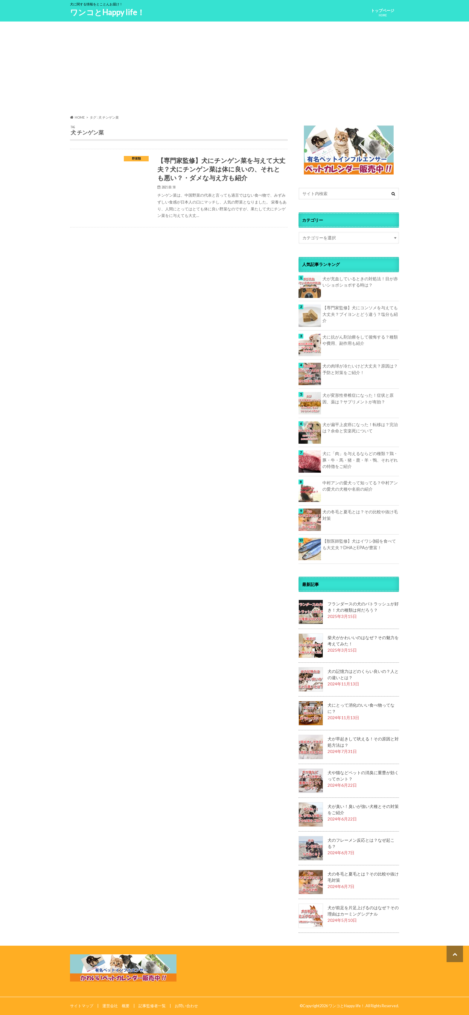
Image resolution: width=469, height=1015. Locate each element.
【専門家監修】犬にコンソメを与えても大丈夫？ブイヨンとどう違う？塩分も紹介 (360, 314)
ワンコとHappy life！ (107, 12)
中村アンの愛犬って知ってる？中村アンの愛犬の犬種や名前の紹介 (360, 486)
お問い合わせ (186, 1005)
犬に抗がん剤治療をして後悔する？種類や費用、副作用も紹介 (360, 340)
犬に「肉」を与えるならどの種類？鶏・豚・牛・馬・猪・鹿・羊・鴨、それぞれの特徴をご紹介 (360, 460)
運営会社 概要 (116, 1005)
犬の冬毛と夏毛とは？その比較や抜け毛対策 (360, 515)
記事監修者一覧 (152, 1005)
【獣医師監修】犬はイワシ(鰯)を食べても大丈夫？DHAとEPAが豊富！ (359, 544)
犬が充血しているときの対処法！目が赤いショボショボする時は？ (360, 282)
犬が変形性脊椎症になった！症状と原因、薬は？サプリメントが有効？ (358, 398)
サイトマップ (81, 1005)
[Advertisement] (234, 68)
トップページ (382, 12)
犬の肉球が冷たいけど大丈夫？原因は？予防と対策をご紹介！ (360, 369)
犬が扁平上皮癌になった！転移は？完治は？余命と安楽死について (360, 428)
